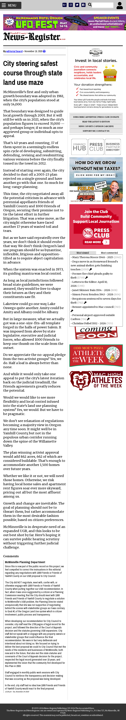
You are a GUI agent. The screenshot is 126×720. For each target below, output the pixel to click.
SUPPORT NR (88, 131)
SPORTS (89, 126)
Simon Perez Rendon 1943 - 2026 (92, 294)
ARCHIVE (109, 126)
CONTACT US (102, 131)
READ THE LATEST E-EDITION (95, 122)
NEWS (81, 126)
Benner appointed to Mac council (92, 307)
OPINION (99, 126)
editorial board (15, 51)
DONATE (115, 117)
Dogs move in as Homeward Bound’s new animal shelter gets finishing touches (93, 265)
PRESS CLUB (103, 117)
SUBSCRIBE (78, 117)
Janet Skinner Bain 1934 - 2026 (91, 290)
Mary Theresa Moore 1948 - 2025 (92, 257)
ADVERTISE (90, 117)
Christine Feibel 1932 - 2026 (89, 323)
